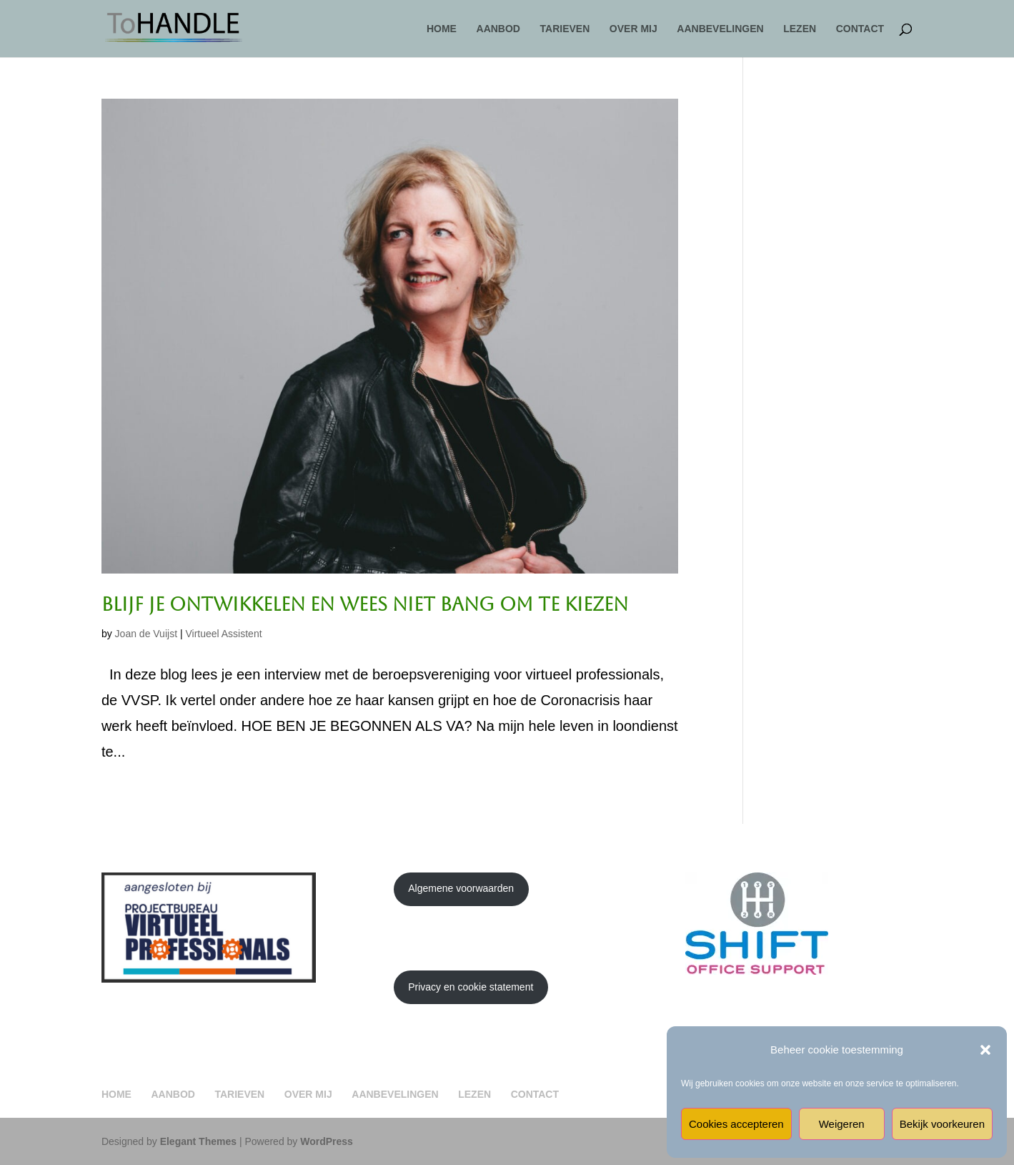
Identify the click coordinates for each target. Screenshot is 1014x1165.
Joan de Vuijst (146, 633)
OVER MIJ (633, 29)
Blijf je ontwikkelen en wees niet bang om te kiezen (364, 604)
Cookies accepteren (736, 1124)
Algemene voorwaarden (461, 888)
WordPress (326, 1141)
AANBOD (498, 29)
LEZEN (799, 29)
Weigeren (842, 1124)
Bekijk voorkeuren (942, 1124)
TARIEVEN (565, 29)
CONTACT (860, 29)
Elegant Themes (198, 1141)
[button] (985, 1050)
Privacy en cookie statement (470, 987)
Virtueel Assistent (223, 633)
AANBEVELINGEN (720, 29)
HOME (442, 29)
